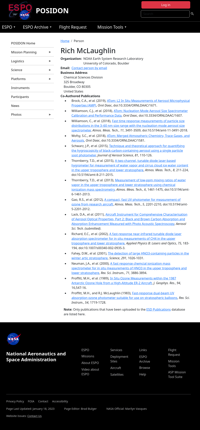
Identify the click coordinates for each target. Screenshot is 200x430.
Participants (20, 97)
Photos (31, 115)
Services (116, 350)
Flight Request (73, 27)
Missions (87, 356)
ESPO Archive (36, 27)
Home (65, 41)
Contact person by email (89, 68)
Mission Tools (111, 27)
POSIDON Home (23, 43)
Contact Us (34, 416)
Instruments (20, 88)
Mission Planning (31, 53)
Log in (165, 5)
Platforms (31, 80)
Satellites (116, 374)
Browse (144, 368)
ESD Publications (158, 309)
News (15, 106)
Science (31, 71)
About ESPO (90, 363)
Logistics (31, 62)
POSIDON (52, 10)
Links (143, 350)
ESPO (8, 27)
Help (142, 374)
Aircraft (115, 368)
